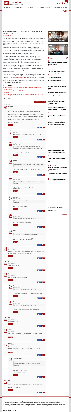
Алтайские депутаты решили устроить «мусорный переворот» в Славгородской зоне (57, 109)
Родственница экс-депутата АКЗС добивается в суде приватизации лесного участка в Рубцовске (57, 62)
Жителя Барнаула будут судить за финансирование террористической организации (56, 208)
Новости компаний (60, 8)
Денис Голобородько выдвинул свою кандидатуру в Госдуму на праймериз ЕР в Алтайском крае (57, 167)
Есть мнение (18, 8)
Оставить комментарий (40, 101)
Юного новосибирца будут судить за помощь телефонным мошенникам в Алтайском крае (56, 152)
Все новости (65, 214)
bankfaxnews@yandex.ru (56, 398)
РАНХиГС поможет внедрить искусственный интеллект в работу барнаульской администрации (56, 79)
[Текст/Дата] (66, 11)
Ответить (11, 125)
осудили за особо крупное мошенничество (18, 77)
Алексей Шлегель (15, 76)
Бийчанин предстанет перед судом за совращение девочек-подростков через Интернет (57, 86)
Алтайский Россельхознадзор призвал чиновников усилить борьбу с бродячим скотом (57, 160)
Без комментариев (43, 8)
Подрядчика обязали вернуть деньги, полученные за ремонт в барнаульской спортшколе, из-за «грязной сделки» (56, 122)
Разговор (30, 8)
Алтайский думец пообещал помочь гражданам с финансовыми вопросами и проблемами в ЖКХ (57, 101)
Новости (7, 8)
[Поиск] (64, 11)
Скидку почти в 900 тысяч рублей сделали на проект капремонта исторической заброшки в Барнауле (57, 94)
